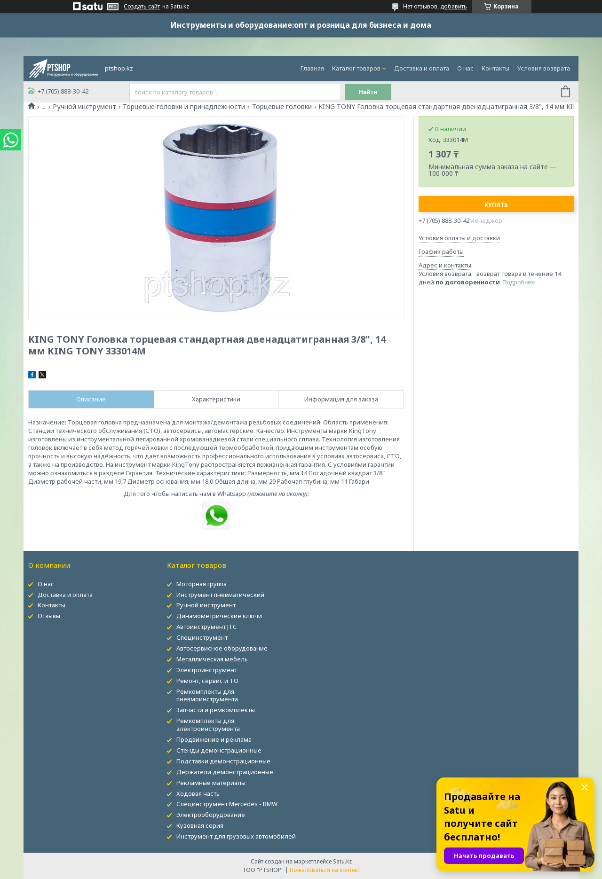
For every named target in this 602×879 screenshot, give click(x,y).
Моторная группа (201, 584)
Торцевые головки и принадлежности (184, 106)
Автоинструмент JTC (206, 626)
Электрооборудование (210, 814)
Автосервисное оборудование (222, 648)
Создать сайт (142, 6)
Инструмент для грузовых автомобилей (236, 836)
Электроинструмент (206, 670)
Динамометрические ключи (219, 616)
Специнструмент (202, 637)
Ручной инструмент (84, 106)
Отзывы (49, 616)
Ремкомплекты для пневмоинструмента (207, 695)
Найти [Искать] (368, 91)
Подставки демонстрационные (223, 761)
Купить (496, 205)
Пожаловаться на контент (325, 870)
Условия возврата (543, 68)
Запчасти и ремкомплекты (215, 710)
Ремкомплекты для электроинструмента (208, 724)
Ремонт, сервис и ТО (207, 680)
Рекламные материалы (211, 782)
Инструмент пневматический (220, 594)
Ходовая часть (198, 793)
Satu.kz (342, 861)
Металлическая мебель (212, 659)
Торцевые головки (282, 106)
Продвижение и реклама (214, 739)
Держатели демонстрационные (224, 772)
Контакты (495, 68)
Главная (312, 68)
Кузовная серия (199, 825)
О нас (465, 68)
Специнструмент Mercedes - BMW (226, 804)
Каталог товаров (356, 68)
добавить (453, 6)
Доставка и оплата (421, 68)
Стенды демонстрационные (218, 750)
